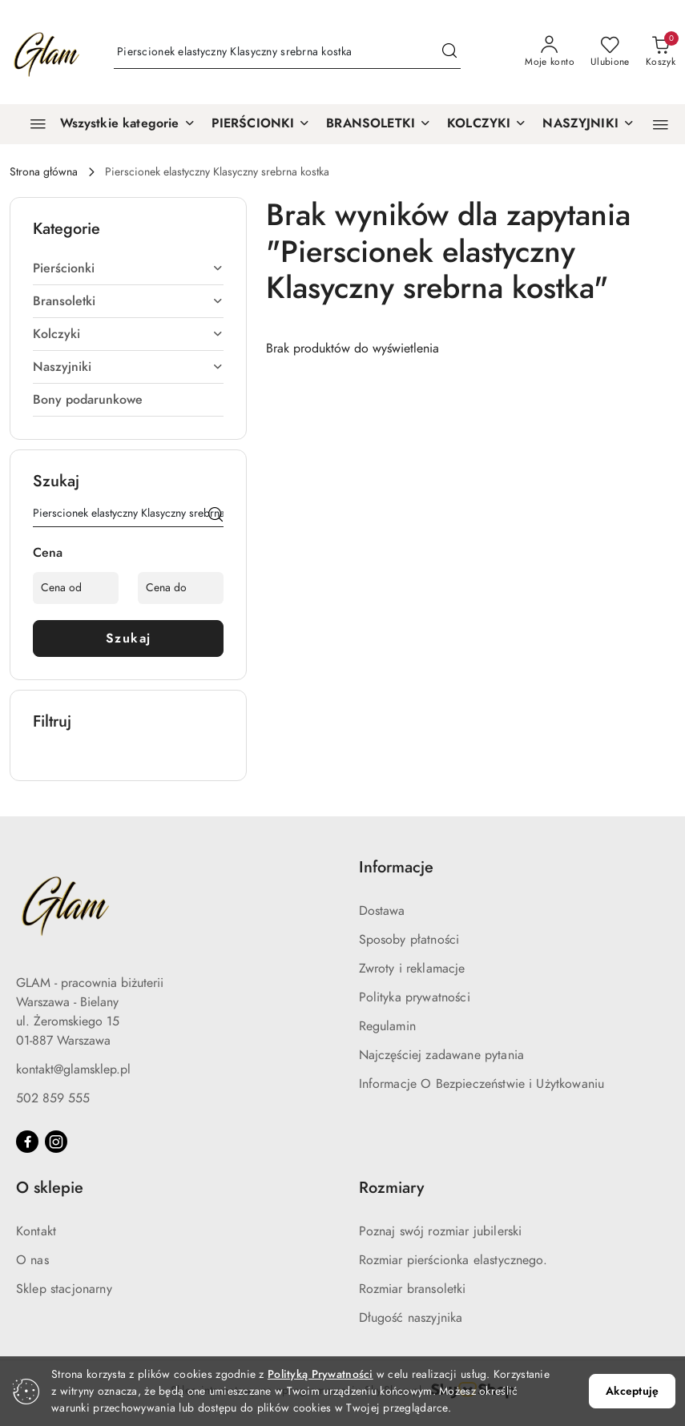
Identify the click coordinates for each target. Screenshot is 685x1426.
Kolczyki (128, 334)
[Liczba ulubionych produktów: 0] (610, 52)
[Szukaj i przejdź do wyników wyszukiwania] (449, 52)
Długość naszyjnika (411, 1318)
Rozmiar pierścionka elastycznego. (453, 1260)
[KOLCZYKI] (486, 124)
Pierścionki (128, 268)
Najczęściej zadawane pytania (441, 1055)
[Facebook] (27, 1141)
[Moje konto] (549, 52)
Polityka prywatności (414, 997)
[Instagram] (56, 1141)
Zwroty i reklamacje (412, 968)
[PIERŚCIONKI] (261, 124)
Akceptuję (632, 1391)
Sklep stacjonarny (64, 1289)
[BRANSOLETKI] (378, 124)
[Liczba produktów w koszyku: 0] (660, 52)
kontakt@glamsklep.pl (73, 1069)
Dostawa (382, 911)
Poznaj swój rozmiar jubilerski (440, 1231)
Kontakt (36, 1231)
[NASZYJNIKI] (588, 124)
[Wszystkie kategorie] (105, 124)
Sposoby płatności (409, 940)
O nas (32, 1260)
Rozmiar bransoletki (412, 1289)
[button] (660, 124)
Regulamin (387, 1026)
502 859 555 (53, 1098)
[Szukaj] (216, 516)
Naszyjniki (128, 367)
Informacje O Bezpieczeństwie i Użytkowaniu (482, 1084)
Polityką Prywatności (320, 1374)
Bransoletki (128, 301)
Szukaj (128, 638)
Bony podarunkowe (88, 400)
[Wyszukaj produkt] (287, 52)
